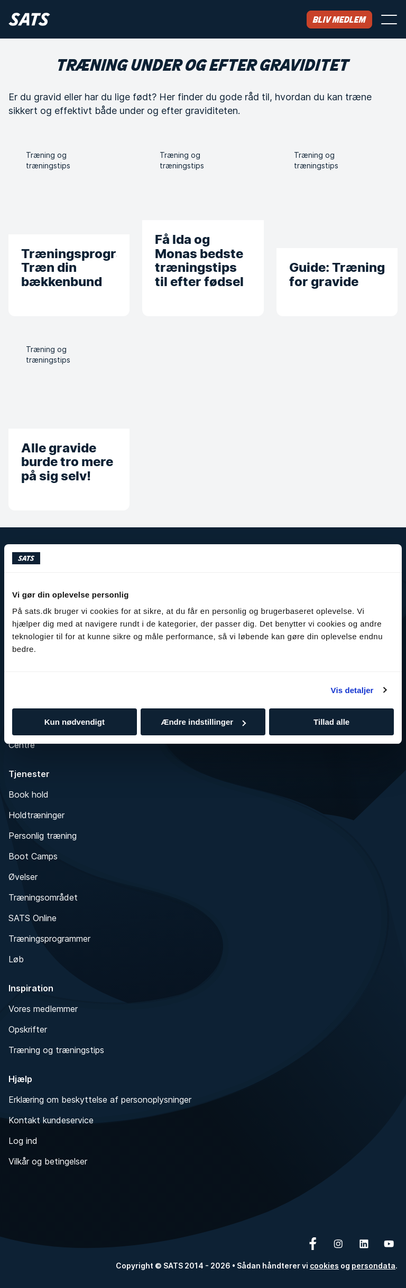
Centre (21, 745)
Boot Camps (33, 856)
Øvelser (23, 877)
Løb (16, 959)
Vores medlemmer (43, 1008)
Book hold (28, 794)
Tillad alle (331, 721)
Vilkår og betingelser (47, 1161)
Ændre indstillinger (203, 721)
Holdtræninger (36, 815)
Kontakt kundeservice (51, 1120)
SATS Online (32, 918)
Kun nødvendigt (74, 721)
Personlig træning (42, 835)
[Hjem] (29, 19)
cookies (324, 1265)
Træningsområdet (43, 897)
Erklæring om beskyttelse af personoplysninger (99, 1099)
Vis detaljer (352, 690)
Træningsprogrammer (49, 938)
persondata (373, 1265)
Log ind (23, 1140)
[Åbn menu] (389, 19)
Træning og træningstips (56, 1050)
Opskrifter (27, 1029)
